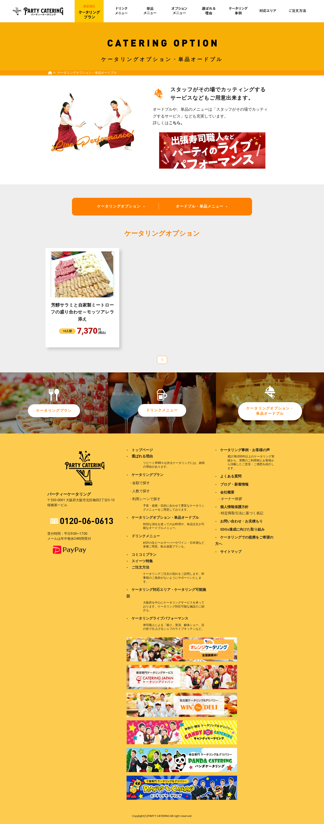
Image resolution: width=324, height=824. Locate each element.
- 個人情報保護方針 (232, 507)
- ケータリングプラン (145, 475)
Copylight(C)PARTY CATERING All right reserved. (162, 815)
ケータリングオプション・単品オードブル (270, 411)
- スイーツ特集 (140, 561)
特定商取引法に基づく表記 (242, 513)
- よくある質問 (228, 476)
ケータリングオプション (119, 206)
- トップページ (140, 450)
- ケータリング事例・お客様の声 (242, 450)
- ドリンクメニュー (143, 536)
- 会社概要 (224, 492)
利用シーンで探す (146, 499)
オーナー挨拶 (231, 498)
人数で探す (141, 491)
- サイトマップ (228, 551)
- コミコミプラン (141, 554)
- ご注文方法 (138, 567)
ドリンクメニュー (162, 410)
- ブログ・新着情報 (232, 484)
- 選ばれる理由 (140, 456)
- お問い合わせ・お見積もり (239, 521)
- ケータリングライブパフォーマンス (157, 618)
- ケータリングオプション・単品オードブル (163, 517)
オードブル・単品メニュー (199, 206)
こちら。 (177, 122)
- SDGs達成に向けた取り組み (240, 529)
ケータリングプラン (54, 411)
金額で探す (141, 483)
